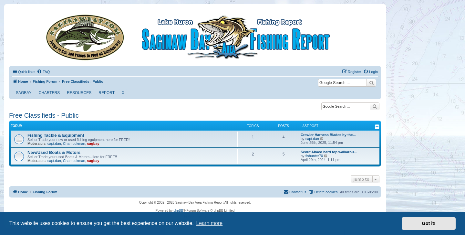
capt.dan (54, 143)
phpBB (178, 210)
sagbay (93, 143)
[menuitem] (43, 72)
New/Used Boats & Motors (53, 152)
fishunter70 (314, 156)
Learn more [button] (209, 223)
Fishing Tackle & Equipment (55, 135)
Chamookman (74, 143)
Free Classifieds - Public (44, 115)
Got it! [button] (429, 223)
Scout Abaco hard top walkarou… (329, 152)
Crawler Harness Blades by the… (328, 135)
